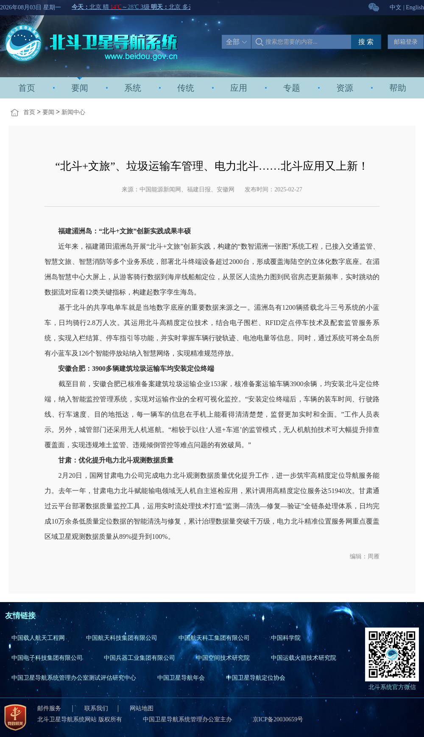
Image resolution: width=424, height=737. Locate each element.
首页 (26, 87)
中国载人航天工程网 (38, 638)
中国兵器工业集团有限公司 (139, 658)
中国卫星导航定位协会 (255, 678)
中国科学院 (286, 638)
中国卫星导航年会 (181, 678)
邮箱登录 (406, 42)
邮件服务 (50, 708)
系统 (132, 87)
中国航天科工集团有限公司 (214, 638)
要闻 (79, 87)
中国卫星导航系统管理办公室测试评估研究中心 (73, 678)
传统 (185, 87)
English (415, 7)
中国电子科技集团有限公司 (47, 658)
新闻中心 (73, 112)
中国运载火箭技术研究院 (303, 658)
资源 (344, 87)
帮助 (397, 87)
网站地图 (141, 708)
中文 (396, 7)
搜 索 (366, 41)
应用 (238, 87)
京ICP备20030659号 (278, 719)
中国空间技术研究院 (223, 658)
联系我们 (96, 708)
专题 (291, 87)
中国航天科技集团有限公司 (121, 638)
